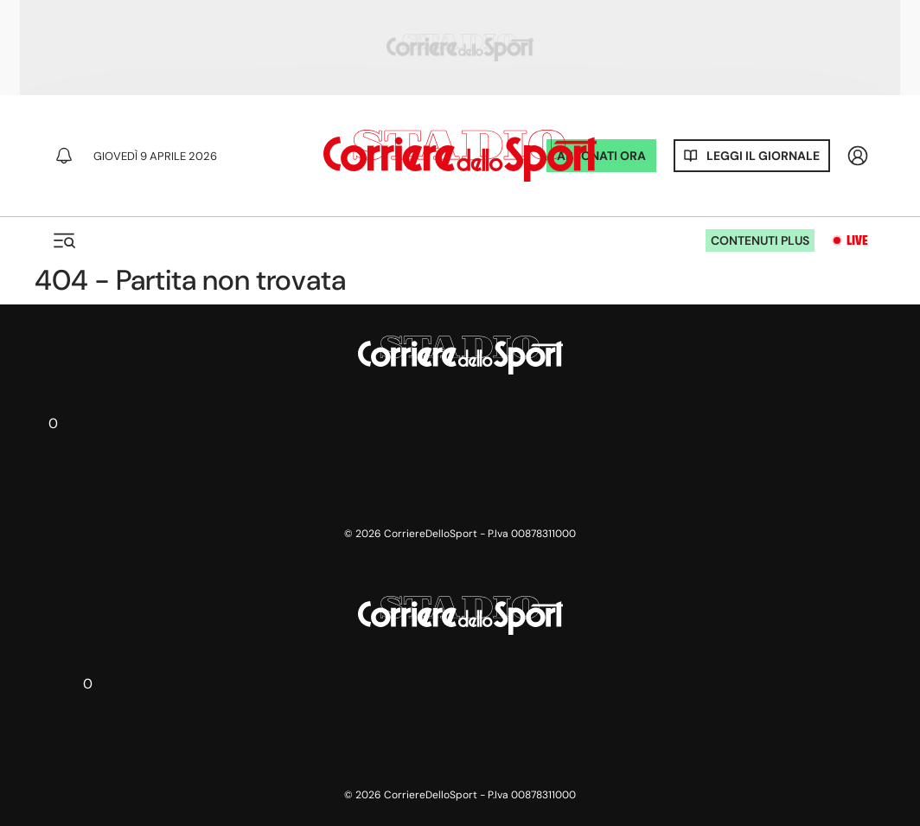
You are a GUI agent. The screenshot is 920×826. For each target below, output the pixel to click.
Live (857, 240)
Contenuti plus (760, 240)
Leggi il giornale (763, 156)
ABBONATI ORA (601, 156)
